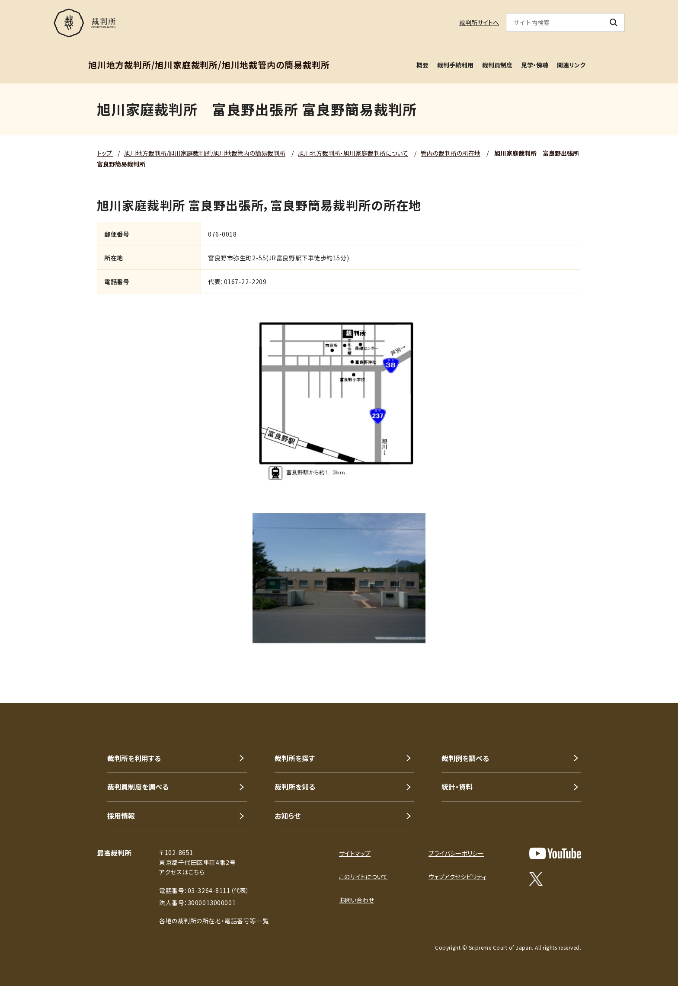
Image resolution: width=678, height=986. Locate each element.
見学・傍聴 (534, 65)
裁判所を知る (295, 786)
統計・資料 (457, 786)
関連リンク (571, 65)
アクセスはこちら (182, 872)
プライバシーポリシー (456, 853)
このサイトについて (363, 876)
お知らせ (288, 815)
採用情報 (121, 815)
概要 (422, 65)
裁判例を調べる (465, 758)
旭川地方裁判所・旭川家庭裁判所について (353, 153)
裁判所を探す (295, 758)
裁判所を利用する (134, 758)
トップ (105, 153)
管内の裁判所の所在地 (450, 153)
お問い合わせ (356, 900)
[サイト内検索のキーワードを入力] (554, 22)
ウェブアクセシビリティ (457, 876)
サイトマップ (355, 853)
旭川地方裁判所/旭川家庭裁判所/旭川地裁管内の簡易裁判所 (204, 153)
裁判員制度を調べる (138, 786)
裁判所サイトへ (479, 22)
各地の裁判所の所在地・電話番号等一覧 (214, 920)
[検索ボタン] (614, 22)
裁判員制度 (497, 65)
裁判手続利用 (455, 65)
